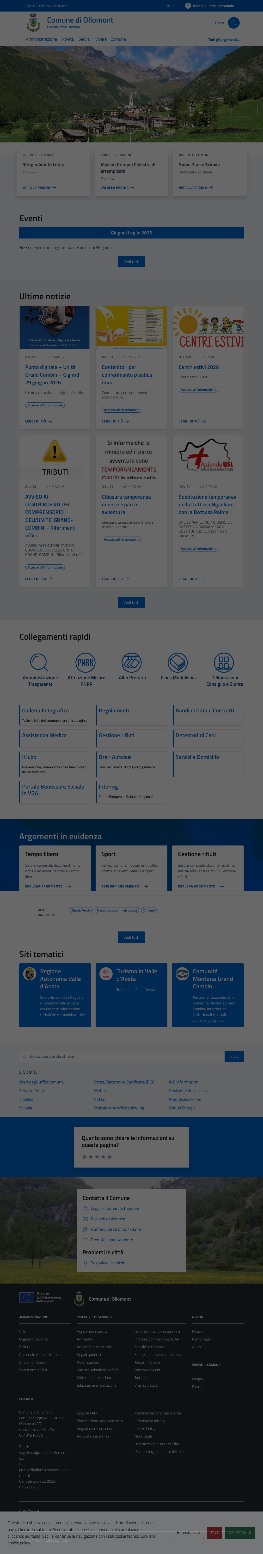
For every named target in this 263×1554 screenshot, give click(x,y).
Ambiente (84, 1339)
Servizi (85, 39)
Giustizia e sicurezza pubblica (157, 1331)
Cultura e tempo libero (94, 1377)
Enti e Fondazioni (33, 1362)
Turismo (149, 910)
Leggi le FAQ (87, 1413)
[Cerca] (233, 23)
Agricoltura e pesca (92, 1331)
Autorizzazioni (88, 1362)
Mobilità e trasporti (150, 1347)
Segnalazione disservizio (96, 1428)
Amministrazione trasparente (158, 1413)
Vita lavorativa (146, 1385)
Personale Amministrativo (40, 1354)
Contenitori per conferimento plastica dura (127, 374)
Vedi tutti (131, 261)
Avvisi (107, 356)
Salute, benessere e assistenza (159, 1354)
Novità (68, 39)
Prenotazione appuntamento (100, 1421)
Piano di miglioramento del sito (159, 1451)
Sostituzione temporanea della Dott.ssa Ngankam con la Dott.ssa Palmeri (207, 504)
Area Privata (29, 1510)
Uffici (23, 1331)
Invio (234, 1056)
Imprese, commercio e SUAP (157, 1339)
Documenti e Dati (33, 1370)
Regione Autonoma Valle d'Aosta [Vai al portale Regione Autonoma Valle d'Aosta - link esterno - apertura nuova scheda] (46, 5)
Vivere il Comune (110, 39)
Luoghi (197, 1379)
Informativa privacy (150, 1421)
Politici (24, 1347)
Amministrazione (41, 39)
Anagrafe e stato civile (95, 1347)
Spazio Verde (81, 910)
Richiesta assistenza (93, 1436)
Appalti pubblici (89, 1354)
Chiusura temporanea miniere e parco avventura (126, 504)
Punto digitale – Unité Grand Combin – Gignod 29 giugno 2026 (52, 374)
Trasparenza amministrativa (117, 910)
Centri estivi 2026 (199, 367)
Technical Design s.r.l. (51, 1540)
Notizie (32, 356)
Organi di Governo (33, 1339)
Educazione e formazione (96, 1385)
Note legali (143, 1436)
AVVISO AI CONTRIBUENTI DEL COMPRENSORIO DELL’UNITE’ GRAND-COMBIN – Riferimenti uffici (50, 516)
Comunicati (201, 1339)
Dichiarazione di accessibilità (157, 1444)
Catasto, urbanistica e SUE (98, 1370)
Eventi (197, 1386)
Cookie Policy (145, 1428)
